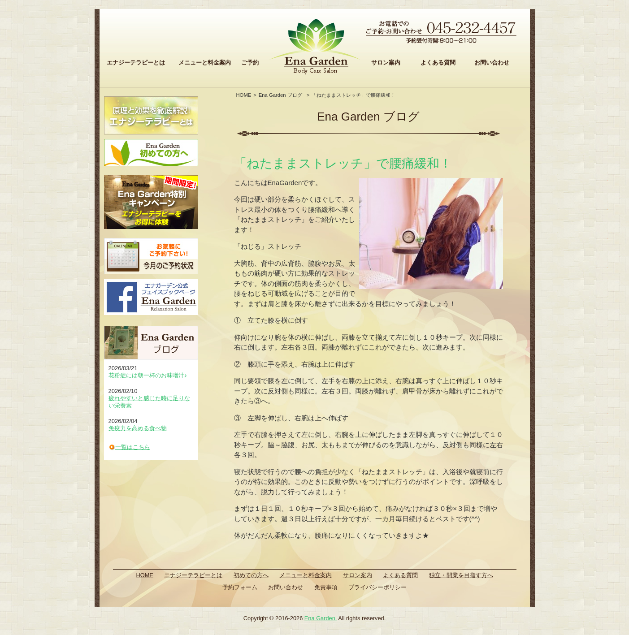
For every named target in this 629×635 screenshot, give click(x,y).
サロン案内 (385, 62)
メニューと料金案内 (204, 62)
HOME (244, 95)
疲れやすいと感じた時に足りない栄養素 (149, 402)
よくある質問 (438, 62)
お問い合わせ (491, 62)
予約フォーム (239, 587)
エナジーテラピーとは (136, 62)
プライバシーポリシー (377, 587)
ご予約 (250, 62)
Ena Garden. (320, 618)
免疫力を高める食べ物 (137, 428)
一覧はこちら (132, 447)
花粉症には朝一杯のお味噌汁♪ (147, 375)
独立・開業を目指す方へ (461, 575)
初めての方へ (251, 575)
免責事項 (326, 587)
